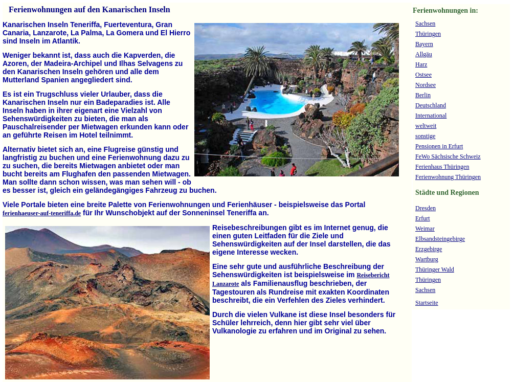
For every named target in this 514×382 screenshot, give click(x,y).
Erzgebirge (428, 249)
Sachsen (425, 23)
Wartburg (426, 259)
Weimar (425, 228)
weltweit (425, 125)
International (430, 115)
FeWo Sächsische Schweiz (448, 156)
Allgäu (423, 54)
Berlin (423, 95)
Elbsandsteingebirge (440, 238)
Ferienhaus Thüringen (442, 166)
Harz (421, 64)
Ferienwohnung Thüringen (448, 177)
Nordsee (425, 84)
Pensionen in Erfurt (439, 146)
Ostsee (423, 74)
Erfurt (422, 218)
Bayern (424, 44)
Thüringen (428, 33)
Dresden (425, 208)
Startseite (426, 302)
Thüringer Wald (434, 269)
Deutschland (430, 105)
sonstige (425, 136)
